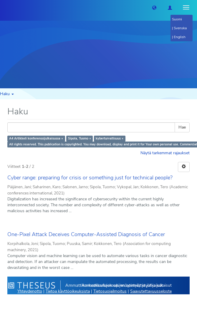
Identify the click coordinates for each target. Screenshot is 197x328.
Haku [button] (7, 94)
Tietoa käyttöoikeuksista (68, 291)
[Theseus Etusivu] (4, 7)
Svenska (180, 28)
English (180, 37)
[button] (154, 7)
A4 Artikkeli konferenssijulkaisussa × (36, 138)
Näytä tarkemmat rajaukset (165, 153)
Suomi (177, 19)
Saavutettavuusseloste (151, 291)
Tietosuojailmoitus (110, 291)
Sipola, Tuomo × (79, 138)
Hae (182, 127)
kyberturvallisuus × (109, 138)
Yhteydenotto (29, 291)
